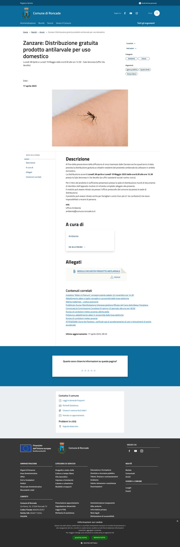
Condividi (131, 43)
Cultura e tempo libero (64, 473)
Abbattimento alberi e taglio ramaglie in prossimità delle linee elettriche (97, 298)
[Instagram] (135, 13)
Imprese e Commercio (64, 480)
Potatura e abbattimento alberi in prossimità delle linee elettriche (95, 315)
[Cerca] (157, 13)
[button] (90, 543)
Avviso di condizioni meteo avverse (81, 318)
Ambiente (94, 479)
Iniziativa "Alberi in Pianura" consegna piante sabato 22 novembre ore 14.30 (100, 295)
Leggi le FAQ (60, 509)
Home (25, 32)
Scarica (115, 276)
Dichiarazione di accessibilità (102, 516)
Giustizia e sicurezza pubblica (102, 473)
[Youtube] (129, 13)
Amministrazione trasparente (102, 502)
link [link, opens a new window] (113, 533)
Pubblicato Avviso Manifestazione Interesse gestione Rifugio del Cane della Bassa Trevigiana (107, 305)
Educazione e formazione (100, 470)
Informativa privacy (98, 509)
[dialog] (90, 533)
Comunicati (130, 473)
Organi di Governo (27, 470)
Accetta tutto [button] (81, 538)
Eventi (128, 491)
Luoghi (128, 487)
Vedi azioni (131, 48)
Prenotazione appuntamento (67, 502)
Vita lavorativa (61, 476)
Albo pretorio (96, 506)
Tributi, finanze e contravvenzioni (104, 476)
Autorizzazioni (96, 486)
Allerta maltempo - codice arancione (82, 301)
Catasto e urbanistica (64, 483)
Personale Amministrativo (31, 486)
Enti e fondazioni (27, 480)
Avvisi (42, 32)
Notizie (128, 470)
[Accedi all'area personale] (148, 3)
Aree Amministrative (28, 473)
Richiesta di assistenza (64, 512)
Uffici (22, 476)
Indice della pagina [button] (33, 155)
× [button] (177, 521)
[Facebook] (124, 13)
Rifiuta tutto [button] (99, 538)
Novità (34, 32)
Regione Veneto (26, 3)
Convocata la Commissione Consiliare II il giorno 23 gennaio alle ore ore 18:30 (100, 308)
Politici (23, 483)
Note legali (94, 512)
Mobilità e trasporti (63, 486)
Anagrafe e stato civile (64, 470)
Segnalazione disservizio (65, 506)
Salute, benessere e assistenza (103, 483)
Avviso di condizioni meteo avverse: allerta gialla (87, 311)
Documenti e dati (27, 490)
